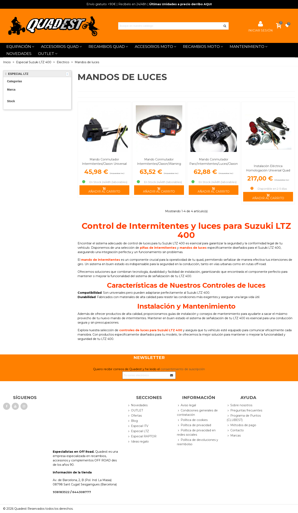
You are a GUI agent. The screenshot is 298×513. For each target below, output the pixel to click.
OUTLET (46, 53)
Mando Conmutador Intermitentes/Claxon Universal (104, 162)
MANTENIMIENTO (247, 46)
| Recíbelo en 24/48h (117, 4)
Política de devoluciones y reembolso (197, 442)
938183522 (61, 492)
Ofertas (134, 416)
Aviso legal (186, 405)
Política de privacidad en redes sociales (196, 432)
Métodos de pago (241, 425)
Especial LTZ (138, 431)
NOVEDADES (18, 53)
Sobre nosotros (239, 405)
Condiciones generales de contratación (197, 412)
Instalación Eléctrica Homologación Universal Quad (268, 168)
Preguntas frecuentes (244, 410)
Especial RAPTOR (141, 436)
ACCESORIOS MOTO (154, 46)
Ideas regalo (138, 441)
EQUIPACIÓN (18, 46)
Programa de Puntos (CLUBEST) (244, 418)
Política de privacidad (194, 425)
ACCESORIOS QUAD (60, 46)
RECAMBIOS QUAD (107, 46)
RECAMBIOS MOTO (201, 46)
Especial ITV (137, 426)
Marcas (234, 435)
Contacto (235, 430)
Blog (132, 421)
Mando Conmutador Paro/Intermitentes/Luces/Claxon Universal (213, 164)
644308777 (81, 492)
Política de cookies (192, 420)
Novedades (137, 405)
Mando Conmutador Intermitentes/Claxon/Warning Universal (159, 164)
